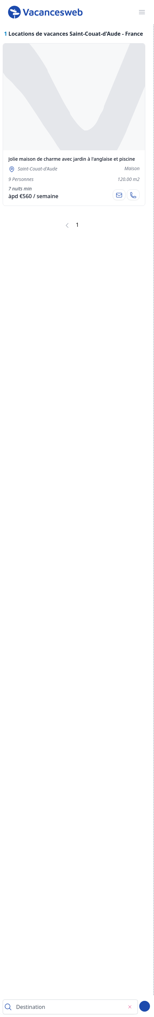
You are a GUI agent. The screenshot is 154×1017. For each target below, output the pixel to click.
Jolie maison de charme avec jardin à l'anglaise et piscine (71, 159)
